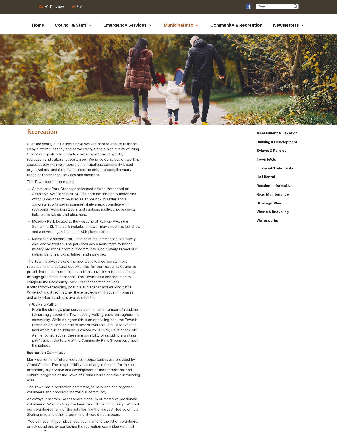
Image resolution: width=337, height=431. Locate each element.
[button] (296, 6)
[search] (275, 6)
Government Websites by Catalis (251, 426)
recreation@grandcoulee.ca (172, 346)
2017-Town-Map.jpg (137, 367)
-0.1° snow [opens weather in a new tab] (54, 6)
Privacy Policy (293, 426)
